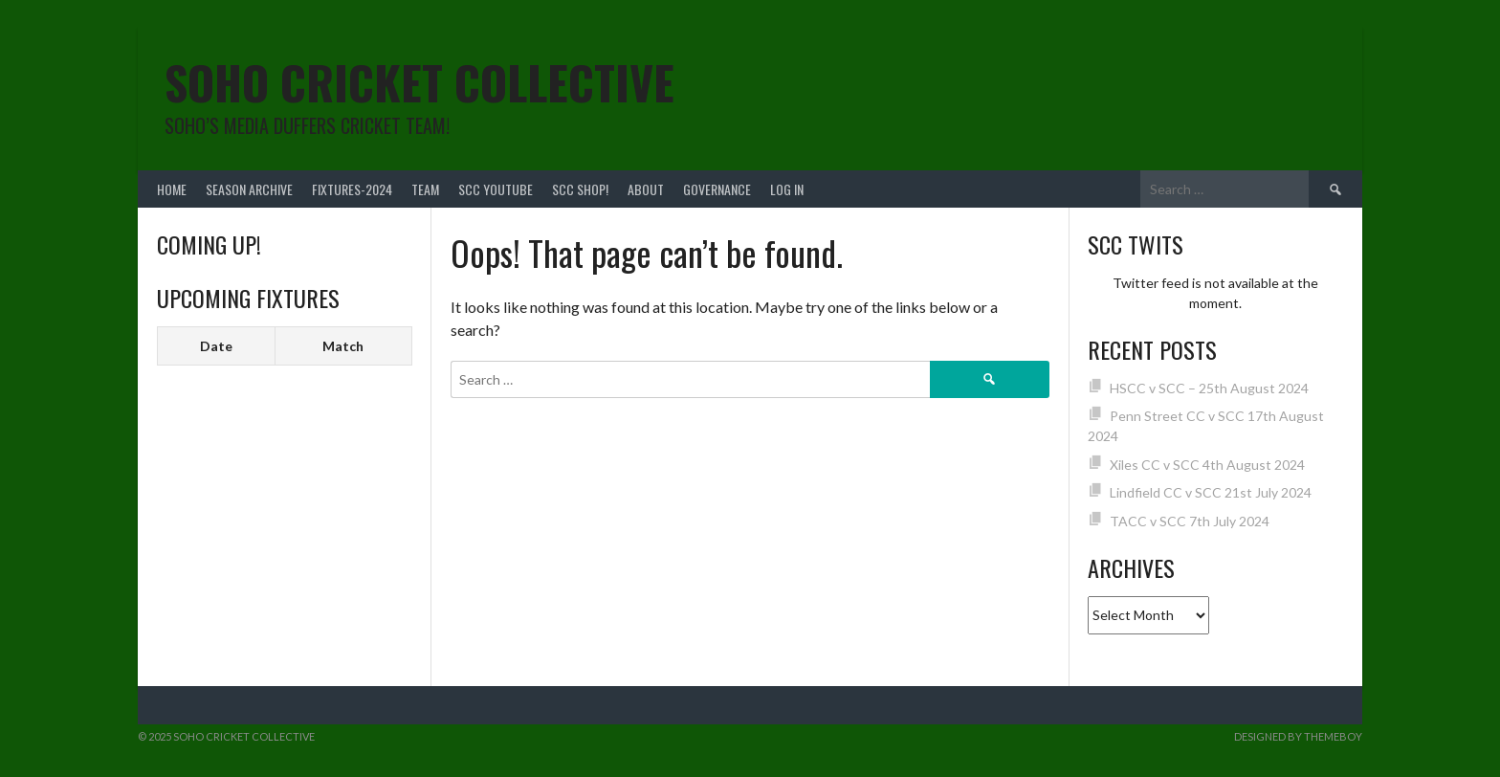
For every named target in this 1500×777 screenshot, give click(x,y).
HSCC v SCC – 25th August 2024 (1209, 388)
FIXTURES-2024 (352, 189)
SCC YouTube (495, 189)
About (646, 189)
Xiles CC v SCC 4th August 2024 (1207, 464)
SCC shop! (580, 189)
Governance (717, 189)
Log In (787, 189)
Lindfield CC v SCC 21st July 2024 (1211, 492)
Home (172, 189)
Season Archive (249, 189)
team (425, 189)
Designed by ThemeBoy (1298, 736)
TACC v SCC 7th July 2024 (1189, 521)
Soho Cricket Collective (419, 82)
